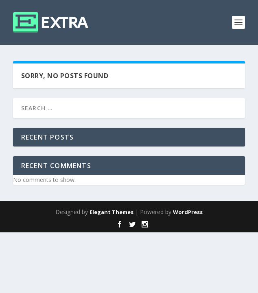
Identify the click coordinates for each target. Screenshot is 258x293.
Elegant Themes (111, 212)
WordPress (188, 212)
